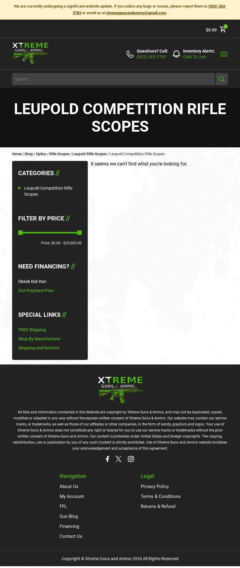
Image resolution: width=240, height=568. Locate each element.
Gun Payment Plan (36, 290)
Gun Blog (69, 517)
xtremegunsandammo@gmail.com (136, 13)
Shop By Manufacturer (39, 338)
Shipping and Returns (38, 347)
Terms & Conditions (160, 497)
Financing (70, 528)
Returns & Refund (157, 507)
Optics (41, 154)
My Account (72, 497)
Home (16, 154)
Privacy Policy (154, 486)
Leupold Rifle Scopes (89, 154)
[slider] (20, 232)
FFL (64, 507)
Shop (29, 154)
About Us (69, 486)
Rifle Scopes (59, 154)
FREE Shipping (32, 329)
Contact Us (71, 538)
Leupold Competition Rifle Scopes (48, 191)
